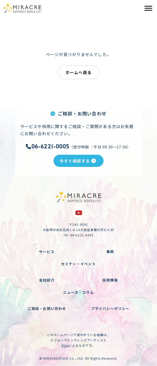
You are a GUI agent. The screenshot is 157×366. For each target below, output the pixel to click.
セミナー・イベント (78, 263)
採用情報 (110, 280)
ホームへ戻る (78, 72)
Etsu (65, 345)
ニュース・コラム (78, 292)
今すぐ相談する (78, 161)
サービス (47, 251)
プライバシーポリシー (110, 308)
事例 (110, 251)
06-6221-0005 (47, 146)
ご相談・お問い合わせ (47, 308)
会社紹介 (47, 280)
